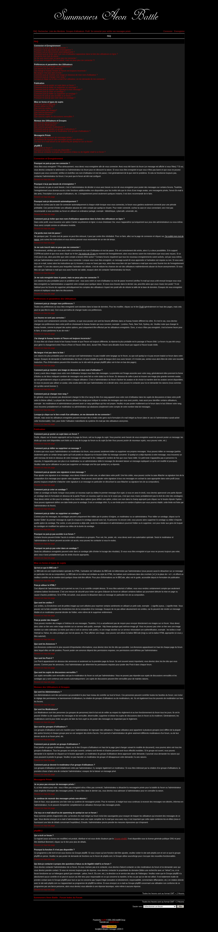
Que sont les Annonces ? (44, 112)
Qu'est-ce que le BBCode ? (45, 104)
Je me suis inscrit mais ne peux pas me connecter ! (55, 58)
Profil (87, 31)
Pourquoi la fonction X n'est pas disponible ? (52, 150)
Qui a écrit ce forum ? (43, 148)
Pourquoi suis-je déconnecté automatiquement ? (54, 52)
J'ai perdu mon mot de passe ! (47, 56)
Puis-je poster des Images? (45, 110)
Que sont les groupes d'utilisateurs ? (49, 127)
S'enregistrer (179, 31)
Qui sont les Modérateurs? (45, 125)
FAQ (35, 31)
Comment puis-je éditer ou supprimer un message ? (56, 87)
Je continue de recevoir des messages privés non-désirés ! (59, 139)
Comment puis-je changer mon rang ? (50, 77)
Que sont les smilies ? (43, 108)
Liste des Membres (57, 31)
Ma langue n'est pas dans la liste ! (48, 73)
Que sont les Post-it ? (43, 114)
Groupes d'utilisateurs (75, 31)
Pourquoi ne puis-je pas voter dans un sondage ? (54, 98)
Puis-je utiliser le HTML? (44, 106)
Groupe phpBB (120, 839)
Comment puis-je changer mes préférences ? (53, 67)
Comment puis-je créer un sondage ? (49, 92)
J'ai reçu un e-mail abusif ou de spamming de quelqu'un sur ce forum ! (63, 142)
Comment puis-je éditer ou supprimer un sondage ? (55, 94)
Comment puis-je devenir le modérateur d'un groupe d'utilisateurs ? (62, 131)
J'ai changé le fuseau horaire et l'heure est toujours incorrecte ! (60, 71)
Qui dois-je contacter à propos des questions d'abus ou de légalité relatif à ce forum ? (70, 152)
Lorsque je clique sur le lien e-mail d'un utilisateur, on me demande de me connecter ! (70, 79)
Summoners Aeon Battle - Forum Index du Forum (58, 897)
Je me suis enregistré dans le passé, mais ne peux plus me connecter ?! (64, 60)
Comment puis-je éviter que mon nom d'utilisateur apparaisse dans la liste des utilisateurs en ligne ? (76, 54)
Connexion (167, 31)
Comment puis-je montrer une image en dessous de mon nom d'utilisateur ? (66, 75)
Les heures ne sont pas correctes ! (48, 69)
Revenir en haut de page (44, 179)
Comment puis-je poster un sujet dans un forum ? (55, 85)
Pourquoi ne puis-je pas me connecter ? (51, 48)
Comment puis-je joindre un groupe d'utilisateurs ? (55, 129)
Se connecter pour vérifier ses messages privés (111, 31)
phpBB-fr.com (114, 922)
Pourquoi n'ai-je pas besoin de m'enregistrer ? (53, 50)
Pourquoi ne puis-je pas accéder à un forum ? (53, 96)
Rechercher (43, 31)
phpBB (103, 920)
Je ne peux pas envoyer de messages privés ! (53, 137)
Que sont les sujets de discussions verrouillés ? (54, 117)
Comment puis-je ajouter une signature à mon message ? (58, 89)
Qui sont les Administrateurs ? (46, 123)
